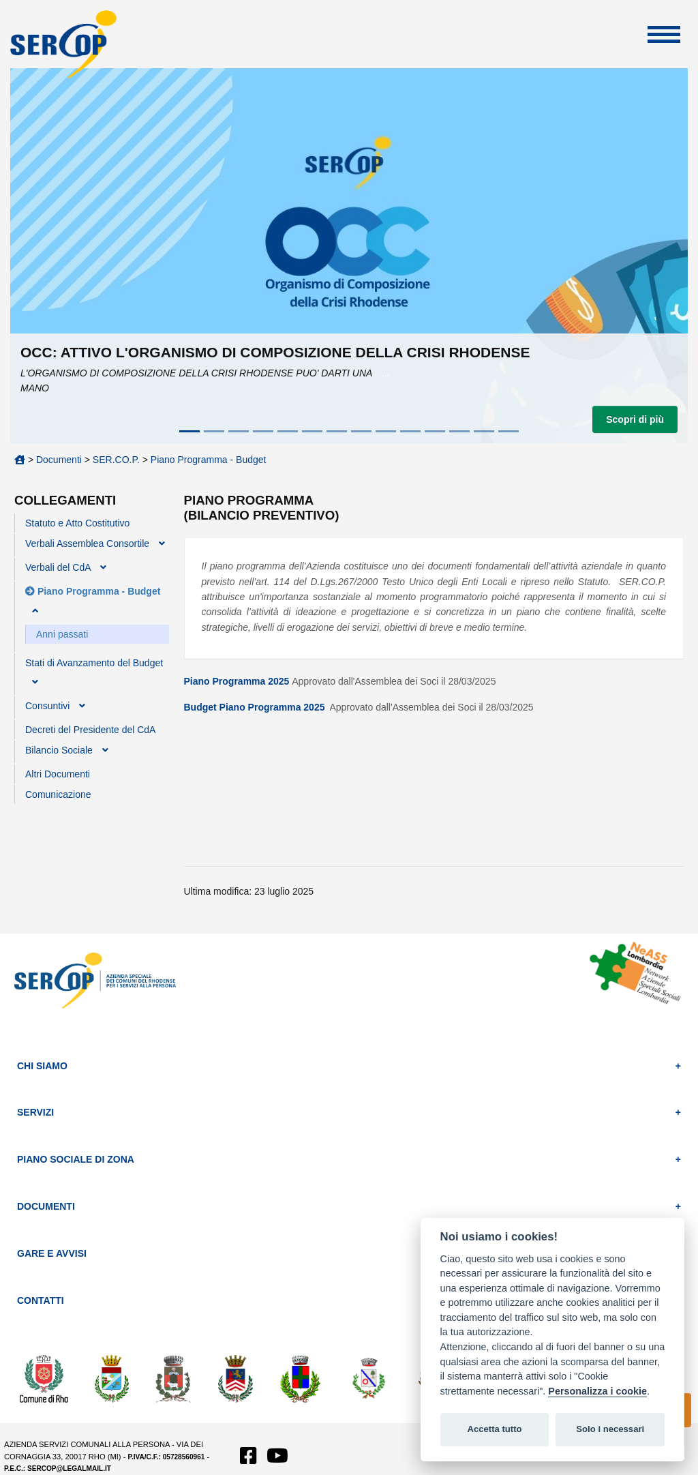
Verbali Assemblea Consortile (87, 543)
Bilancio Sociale (59, 750)
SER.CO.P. (116, 459)
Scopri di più (635, 419)
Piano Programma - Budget (209, 459)
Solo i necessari (610, 1429)
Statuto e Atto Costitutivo (77, 523)
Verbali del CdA (58, 567)
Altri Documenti (57, 774)
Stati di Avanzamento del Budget (94, 662)
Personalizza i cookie (597, 1391)
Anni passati (62, 634)
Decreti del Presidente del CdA (90, 729)
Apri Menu (664, 34)
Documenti (59, 459)
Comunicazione (58, 794)
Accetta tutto (494, 1429)
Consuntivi (47, 705)
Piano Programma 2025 (237, 681)
